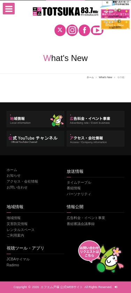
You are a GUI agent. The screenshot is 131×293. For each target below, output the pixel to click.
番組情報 (74, 188)
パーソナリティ (79, 194)
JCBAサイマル (18, 259)
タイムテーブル (79, 182)
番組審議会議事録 (81, 224)
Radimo (13, 265)
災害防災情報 (17, 224)
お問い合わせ (17, 187)
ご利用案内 (15, 235)
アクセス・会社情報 (22, 181)
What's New (105, 77)
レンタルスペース (21, 230)
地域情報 (14, 218)
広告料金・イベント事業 (86, 218)
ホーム (90, 77)
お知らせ (14, 175)
